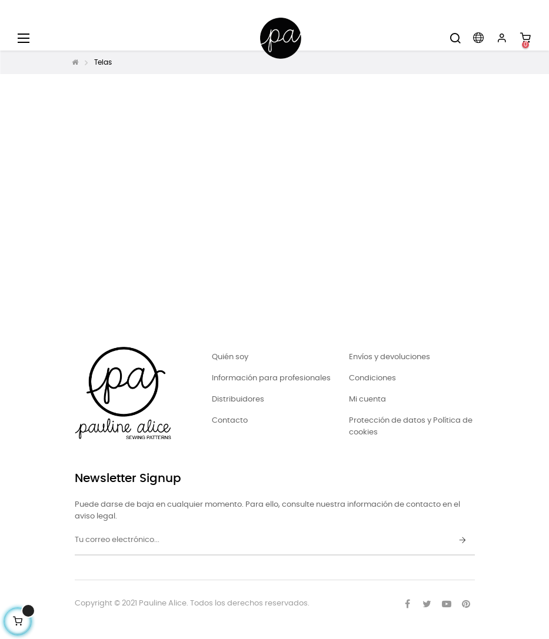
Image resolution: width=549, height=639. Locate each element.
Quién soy (230, 357)
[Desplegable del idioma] (478, 38)
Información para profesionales (271, 378)
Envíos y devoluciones (389, 357)
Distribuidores (238, 399)
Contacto (230, 420)
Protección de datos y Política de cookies (411, 426)
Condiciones (372, 378)
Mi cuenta (367, 399)
